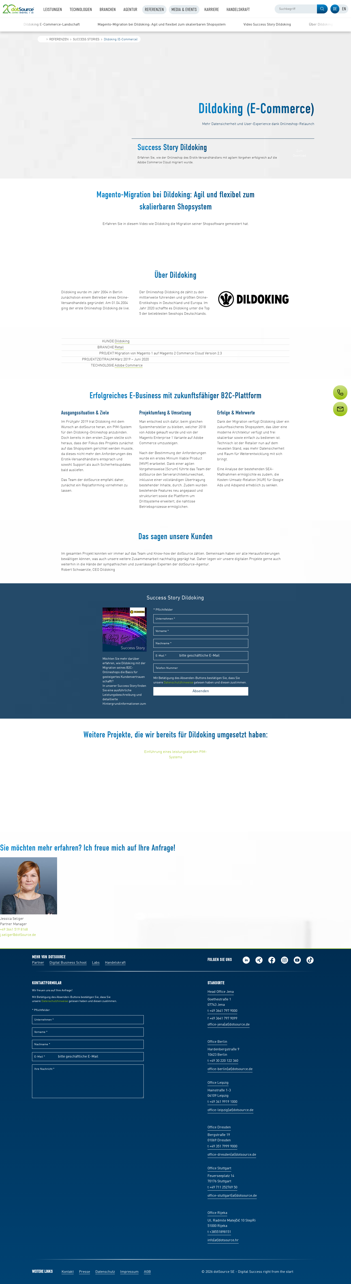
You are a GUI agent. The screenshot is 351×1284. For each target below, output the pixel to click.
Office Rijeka (217, 1213)
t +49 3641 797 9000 (222, 1011)
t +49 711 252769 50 (222, 1187)
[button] (322, 8)
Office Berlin (217, 1042)
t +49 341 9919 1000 (222, 1102)
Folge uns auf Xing (259, 960)
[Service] (340, 417)
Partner (38, 963)
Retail (119, 347)
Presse (84, 1272)
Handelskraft (115, 963)
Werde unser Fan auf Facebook (271, 960)
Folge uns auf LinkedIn (246, 960)
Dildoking (122, 341)
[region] (175, 24)
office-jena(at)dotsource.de (229, 1024)
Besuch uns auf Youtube (297, 960)
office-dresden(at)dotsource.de (232, 1155)
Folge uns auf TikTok (310, 960)
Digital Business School (68, 963)
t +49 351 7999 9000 (222, 1146)
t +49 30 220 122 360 (223, 1061)
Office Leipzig (218, 1083)
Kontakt (68, 1272)
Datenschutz (105, 1272)
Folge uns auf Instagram (284, 960)
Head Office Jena (221, 992)
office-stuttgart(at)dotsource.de (232, 1196)
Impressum (129, 1272)
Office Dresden (219, 1127)
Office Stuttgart (219, 1168)
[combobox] (301, 8)
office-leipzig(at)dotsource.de (230, 1110)
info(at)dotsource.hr (223, 1240)
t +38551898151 (219, 1232)
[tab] (334, 8)
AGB (147, 1272)
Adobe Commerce (129, 365)
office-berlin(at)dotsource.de (230, 1069)
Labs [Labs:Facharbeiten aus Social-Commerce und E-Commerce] (96, 963)
